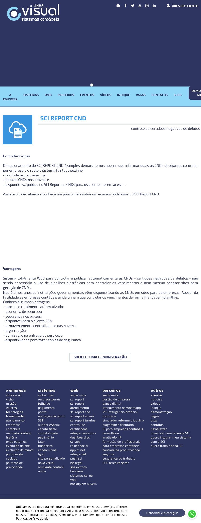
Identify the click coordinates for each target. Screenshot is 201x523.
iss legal (76, 463)
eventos (156, 395)
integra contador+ (83, 433)
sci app (75, 442)
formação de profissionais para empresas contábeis (121, 444)
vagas (155, 416)
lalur (41, 442)
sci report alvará (82, 416)
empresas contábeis (13, 427)
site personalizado (51, 459)
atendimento (15, 420)
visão (10, 399)
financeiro (45, 446)
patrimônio (46, 437)
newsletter (159, 429)
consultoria (111, 433)
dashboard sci (80, 437)
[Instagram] (147, 6)
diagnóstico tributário (118, 425)
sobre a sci (14, 395)
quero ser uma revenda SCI (170, 433)
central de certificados (78, 427)
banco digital (112, 404)
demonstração (161, 412)
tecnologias (14, 412)
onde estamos (16, 442)
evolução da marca (20, 450)
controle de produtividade (121, 450)
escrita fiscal (47, 429)
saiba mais (46, 395)
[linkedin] (154, 6)
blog (154, 420)
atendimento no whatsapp (122, 408)
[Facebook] (125, 6)
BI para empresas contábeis (123, 429)
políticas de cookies (14, 456)
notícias (156, 399)
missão (11, 404)
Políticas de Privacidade (32, 518)
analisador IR (112, 437)
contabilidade (48, 433)
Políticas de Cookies (42, 515)
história (11, 437)
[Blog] (118, 6)
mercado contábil (18, 433)
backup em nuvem (83, 484)
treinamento (15, 416)
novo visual (46, 463)
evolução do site (18, 446)
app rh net (77, 450)
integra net (78, 454)
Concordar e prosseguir (162, 513)
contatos (157, 425)
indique (156, 408)
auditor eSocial (49, 425)
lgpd (41, 454)
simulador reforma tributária (123, 420)
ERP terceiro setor (116, 463)
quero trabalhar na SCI (167, 446)
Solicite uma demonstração (100, 357)
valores (11, 408)
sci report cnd (80, 412)
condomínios (47, 450)
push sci (76, 459)
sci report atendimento (79, 406)
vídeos (155, 404)
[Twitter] (132, 6)
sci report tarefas (82, 420)
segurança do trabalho (119, 459)
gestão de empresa (117, 399)
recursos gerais (49, 399)
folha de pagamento (46, 406)
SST (40, 420)
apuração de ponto (51, 416)
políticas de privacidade (14, 465)
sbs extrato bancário (78, 469)
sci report (77, 399)
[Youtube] (140, 6)
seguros (108, 454)
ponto (42, 412)
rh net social (79, 446)
